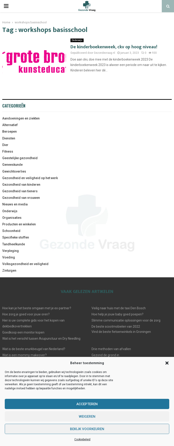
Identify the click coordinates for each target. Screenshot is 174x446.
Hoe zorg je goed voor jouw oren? (26, 314)
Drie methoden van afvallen (111, 349)
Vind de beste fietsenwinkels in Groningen (121, 332)
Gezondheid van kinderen (21, 184)
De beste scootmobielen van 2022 (116, 326)
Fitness (7, 151)
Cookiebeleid (82, 439)
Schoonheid (11, 231)
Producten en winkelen (19, 224)
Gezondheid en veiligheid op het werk (30, 178)
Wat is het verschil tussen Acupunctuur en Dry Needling (41, 338)
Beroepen (9, 131)
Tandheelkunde (13, 244)
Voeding (8, 257)
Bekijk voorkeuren (87, 429)
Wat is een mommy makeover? (24, 355)
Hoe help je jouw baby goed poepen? (117, 314)
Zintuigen (9, 270)
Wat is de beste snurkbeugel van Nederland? (33, 349)
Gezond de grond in (105, 355)
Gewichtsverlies (14, 171)
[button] (167, 363)
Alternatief (10, 125)
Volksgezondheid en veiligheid (25, 264)
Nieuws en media (15, 204)
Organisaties (12, 217)
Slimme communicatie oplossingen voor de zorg (126, 320)
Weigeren (87, 416)
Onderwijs (77, 40)
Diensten (8, 138)
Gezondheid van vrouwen (21, 198)
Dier (5, 145)
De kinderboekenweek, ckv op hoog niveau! (113, 47)
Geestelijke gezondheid (20, 158)
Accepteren (87, 404)
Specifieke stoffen (15, 237)
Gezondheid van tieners (20, 191)
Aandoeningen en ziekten (21, 118)
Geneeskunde (12, 164)
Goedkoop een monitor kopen (23, 332)
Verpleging (10, 251)
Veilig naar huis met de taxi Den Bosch (119, 308)
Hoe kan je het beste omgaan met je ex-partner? (36, 308)
